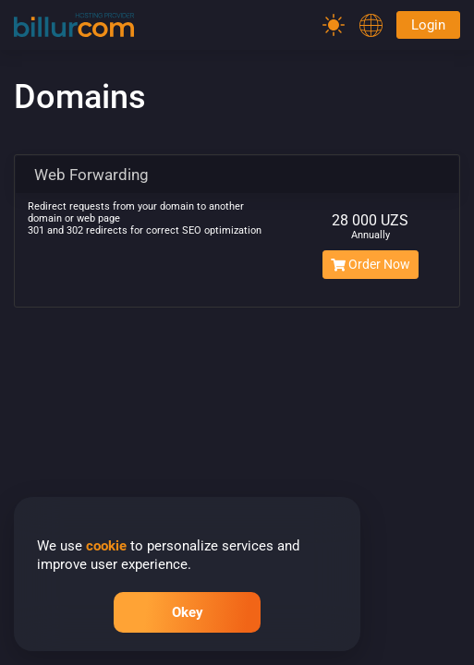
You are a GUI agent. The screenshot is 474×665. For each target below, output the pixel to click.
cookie (106, 546)
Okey (187, 612)
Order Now (370, 264)
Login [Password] (428, 25)
